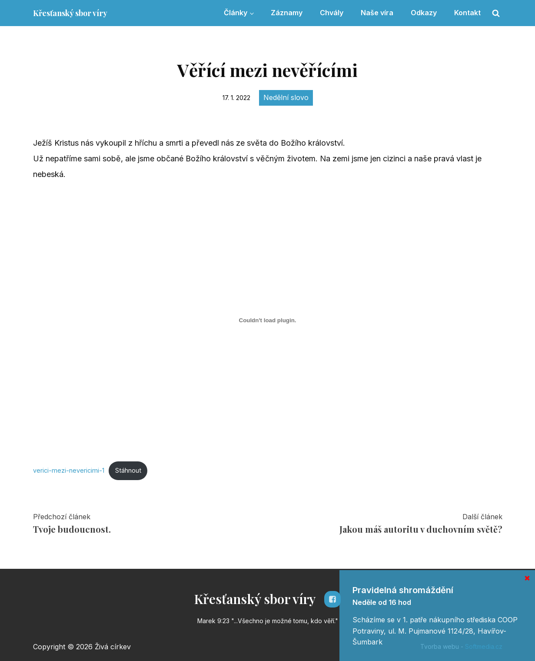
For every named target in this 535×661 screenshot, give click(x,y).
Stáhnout (128, 470)
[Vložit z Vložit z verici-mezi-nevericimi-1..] (267, 320)
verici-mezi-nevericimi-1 (68, 470)
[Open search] (495, 13)
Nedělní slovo (286, 97)
